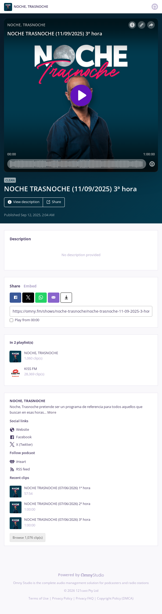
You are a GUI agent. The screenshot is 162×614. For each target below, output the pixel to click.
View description (23, 202)
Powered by (81, 574)
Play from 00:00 (24, 320)
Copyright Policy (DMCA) (115, 598)
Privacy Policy (62, 598)
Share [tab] (15, 286)
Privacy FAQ (84, 598)
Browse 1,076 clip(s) (28, 537)
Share (53, 202)
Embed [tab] (30, 286)
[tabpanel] (81, 255)
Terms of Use (38, 598)
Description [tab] (20, 238)
